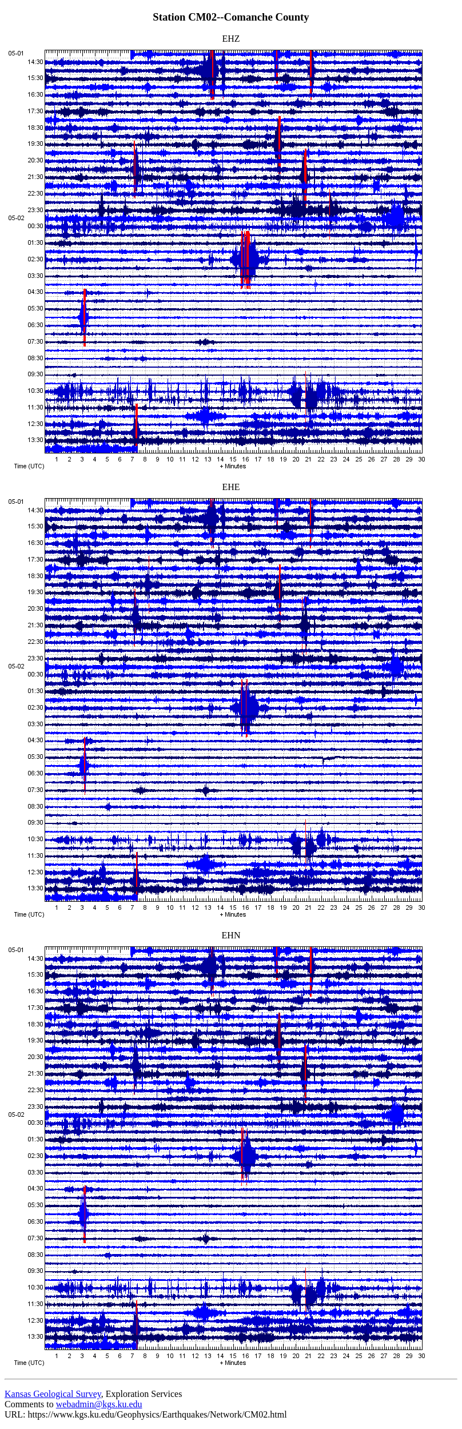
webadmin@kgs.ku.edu (99, 1404)
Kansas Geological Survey (53, 1394)
